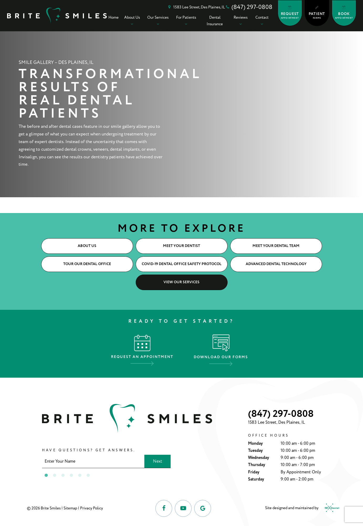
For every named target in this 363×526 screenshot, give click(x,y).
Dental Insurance (215, 21)
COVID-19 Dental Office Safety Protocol (182, 264)
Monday (255, 444)
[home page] (57, 16)
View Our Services (181, 282)
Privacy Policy (91, 508)
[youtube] (183, 508)
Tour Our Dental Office (87, 264)
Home (113, 17)
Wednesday (258, 458)
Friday (253, 472)
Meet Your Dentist (181, 246)
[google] (202, 508)
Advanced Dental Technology (276, 264)
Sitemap (70, 508)
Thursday (256, 465)
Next (157, 461)
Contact (262, 20)
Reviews (241, 20)
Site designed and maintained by (300, 508)
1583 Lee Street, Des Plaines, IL (196, 7)
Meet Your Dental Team (275, 246)
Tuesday (255, 451)
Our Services (158, 20)
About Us (132, 20)
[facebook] (163, 508)
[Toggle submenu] (132, 24)
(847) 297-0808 (248, 7)
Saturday (256, 479)
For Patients (186, 20)
